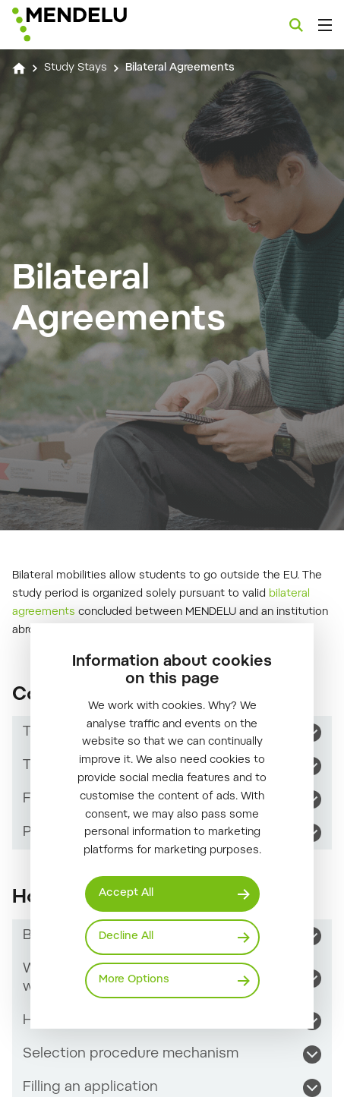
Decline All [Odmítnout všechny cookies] (126, 937)
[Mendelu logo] (88, 25)
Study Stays (75, 68)
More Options (134, 980)
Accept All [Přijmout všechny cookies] (126, 893)
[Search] (296, 25)
